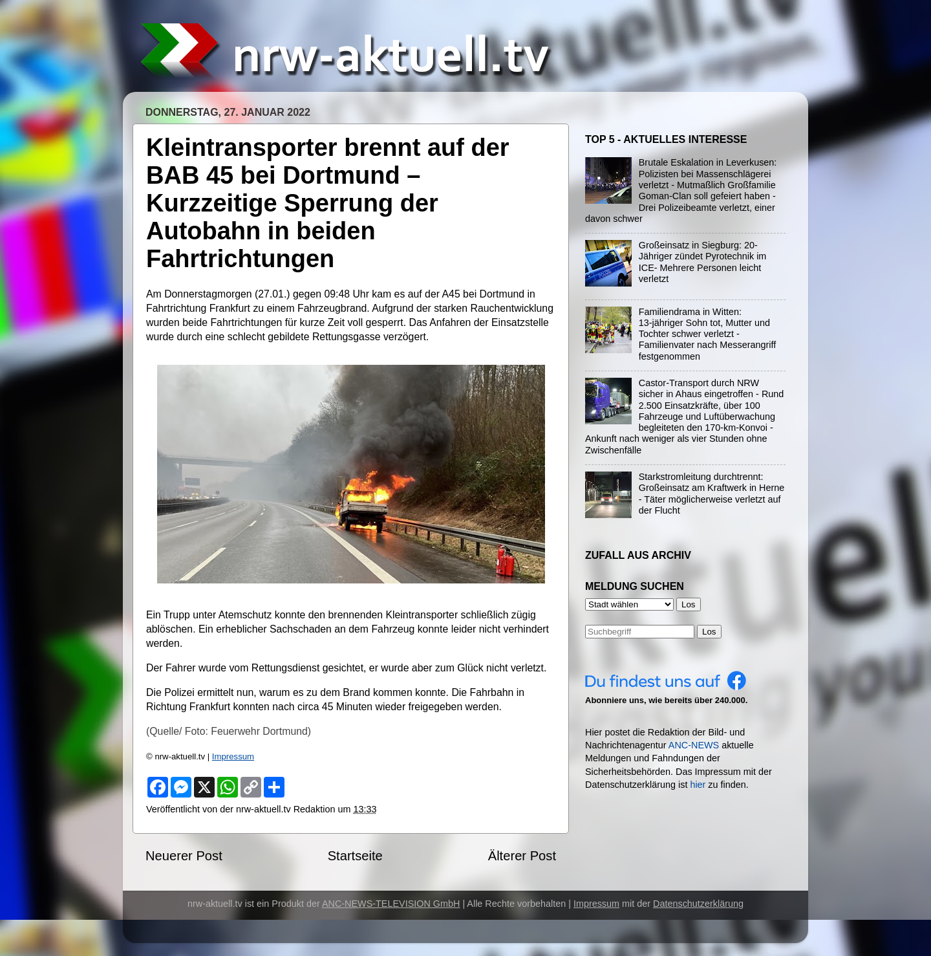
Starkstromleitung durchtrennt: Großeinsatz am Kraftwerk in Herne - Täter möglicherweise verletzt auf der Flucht (712, 494)
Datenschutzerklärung (698, 903)
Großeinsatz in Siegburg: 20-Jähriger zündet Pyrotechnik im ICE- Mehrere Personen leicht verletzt (703, 262)
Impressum (233, 756)
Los (709, 631)
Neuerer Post (183, 856)
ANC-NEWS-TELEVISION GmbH (391, 903)
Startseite (355, 856)
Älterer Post (522, 856)
